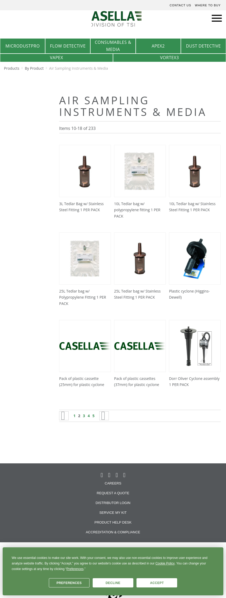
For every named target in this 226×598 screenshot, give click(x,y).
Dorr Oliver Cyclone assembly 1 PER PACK (194, 381)
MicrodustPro (23, 46)
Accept (157, 583)
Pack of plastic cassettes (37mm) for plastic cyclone (136, 381)
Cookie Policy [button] (165, 563)
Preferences (69, 583)
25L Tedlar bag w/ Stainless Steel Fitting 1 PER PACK (137, 294)
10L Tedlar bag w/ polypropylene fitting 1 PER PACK (137, 210)
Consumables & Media (113, 45)
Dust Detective (203, 46)
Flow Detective (68, 46)
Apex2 (158, 46)
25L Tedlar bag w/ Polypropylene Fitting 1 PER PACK (82, 297)
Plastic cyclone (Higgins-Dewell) (189, 294)
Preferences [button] (75, 569)
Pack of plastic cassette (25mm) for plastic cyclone (81, 381)
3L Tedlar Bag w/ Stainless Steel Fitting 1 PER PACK (81, 207)
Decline (113, 583)
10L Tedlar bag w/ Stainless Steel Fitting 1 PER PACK (192, 207)
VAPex (56, 57)
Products (12, 68)
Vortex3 (169, 57)
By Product (35, 68)
